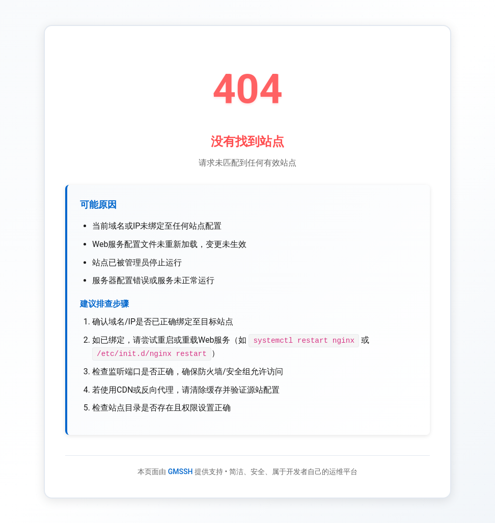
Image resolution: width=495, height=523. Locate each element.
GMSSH (180, 471)
